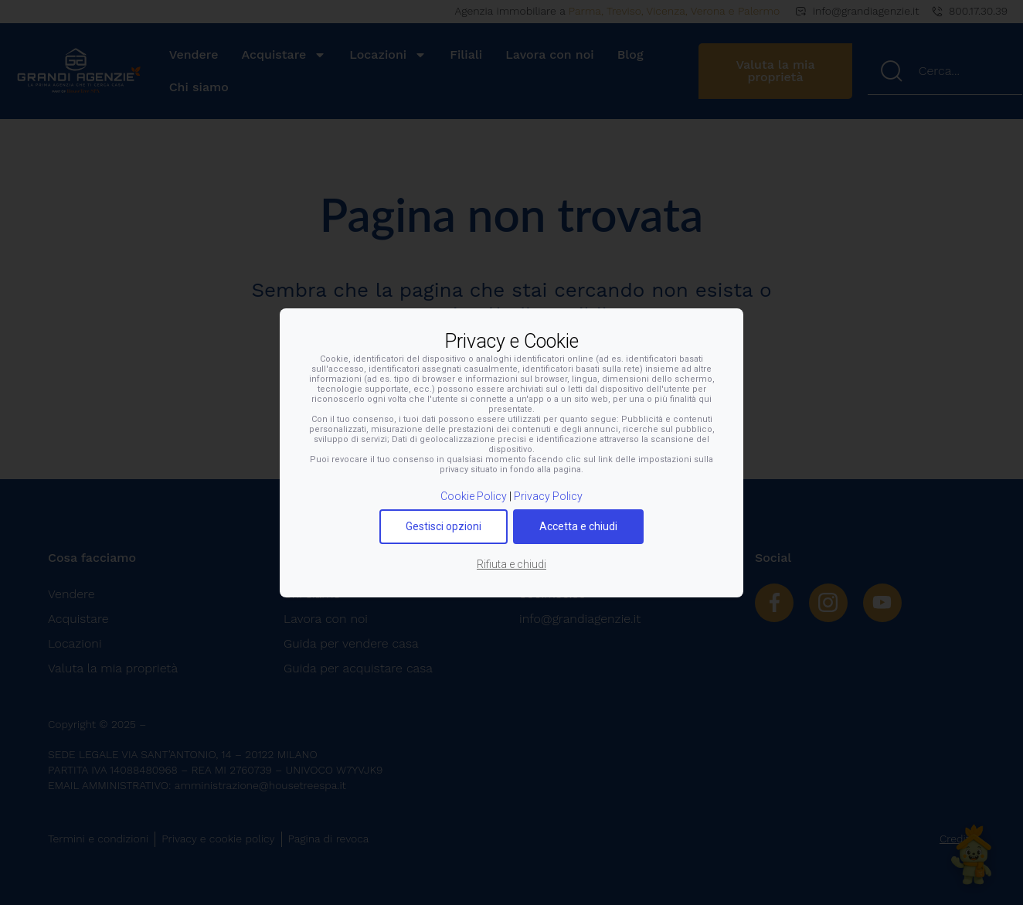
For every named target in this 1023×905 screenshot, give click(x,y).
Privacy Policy (548, 496)
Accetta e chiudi (578, 526)
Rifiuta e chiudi (511, 564)
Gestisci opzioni (443, 526)
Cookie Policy (473, 496)
